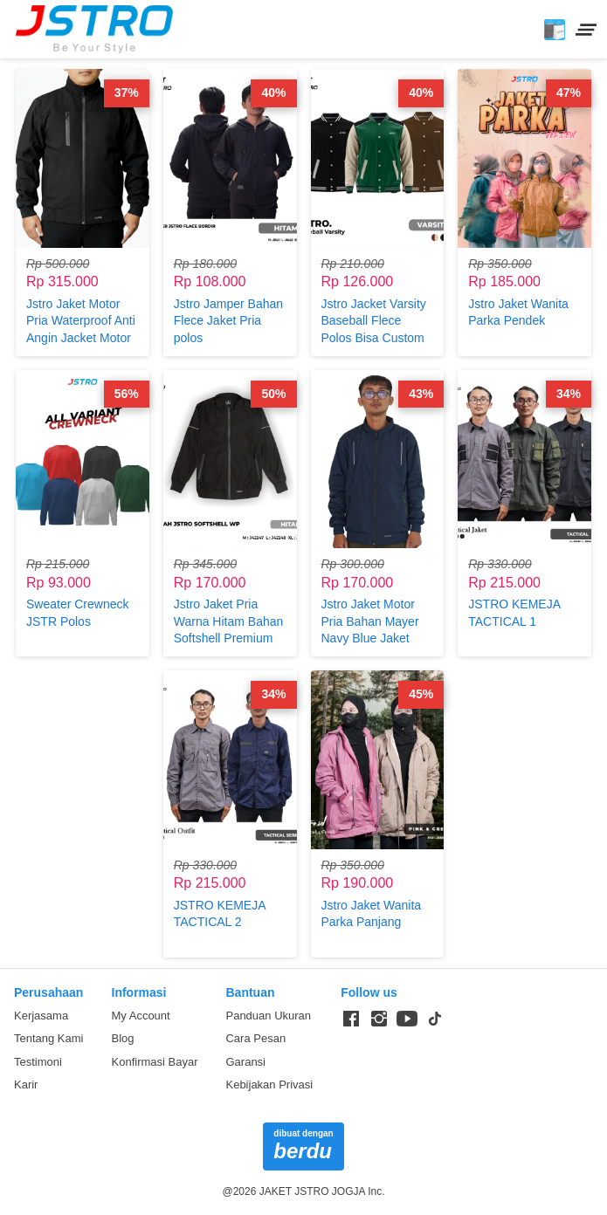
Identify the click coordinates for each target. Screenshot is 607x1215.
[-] (351, 1019)
